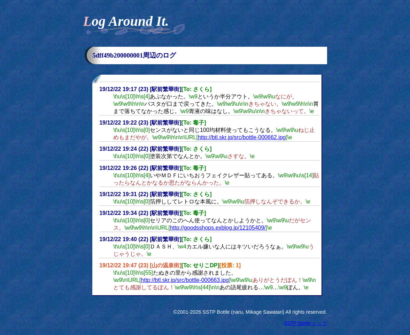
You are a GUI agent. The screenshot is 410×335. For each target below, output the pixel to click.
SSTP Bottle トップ (305, 323)
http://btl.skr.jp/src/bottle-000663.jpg (185, 280)
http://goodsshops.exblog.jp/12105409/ (218, 228)
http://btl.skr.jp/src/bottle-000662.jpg (242, 137)
